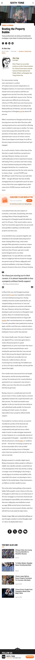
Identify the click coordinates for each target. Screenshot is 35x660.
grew (21, 111)
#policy (4, 53)
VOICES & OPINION (7, 25)
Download (29, 657)
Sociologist (15, 60)
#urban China (28, 51)
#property (21, 51)
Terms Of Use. (28, 204)
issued (12, 295)
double (4, 320)
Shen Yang (7, 48)
